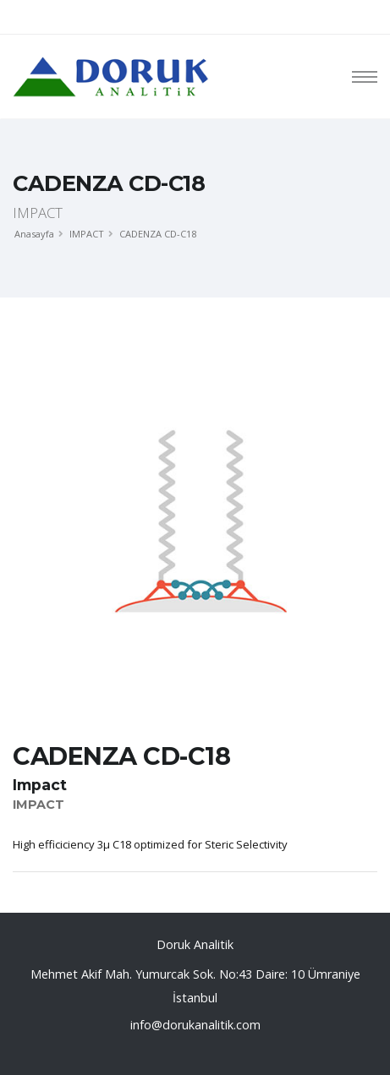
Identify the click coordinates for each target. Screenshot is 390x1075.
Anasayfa (34, 233)
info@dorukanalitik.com (195, 1025)
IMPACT (86, 233)
